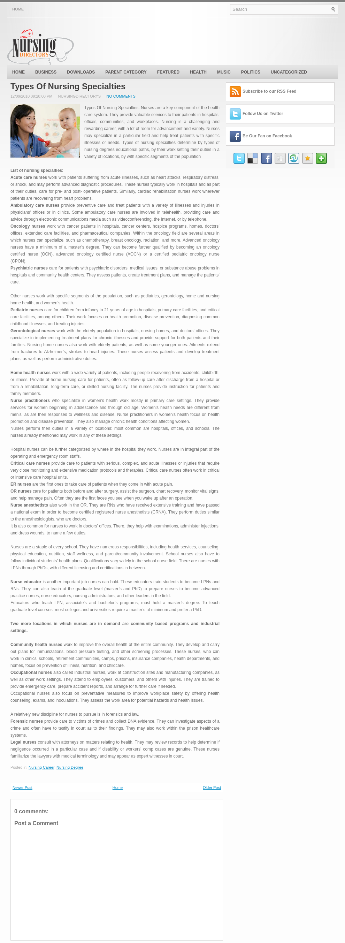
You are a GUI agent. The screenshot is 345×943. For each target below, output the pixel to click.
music (224, 72)
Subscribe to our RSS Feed (270, 91)
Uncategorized (289, 72)
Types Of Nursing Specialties (67, 86)
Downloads (81, 72)
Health (198, 72)
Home (18, 9)
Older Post (212, 787)
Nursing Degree (69, 767)
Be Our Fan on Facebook (267, 136)
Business (45, 72)
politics (250, 72)
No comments (121, 96)
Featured (168, 72)
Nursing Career (41, 767)
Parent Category (125, 72)
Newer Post (22, 787)
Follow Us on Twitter (263, 113)
